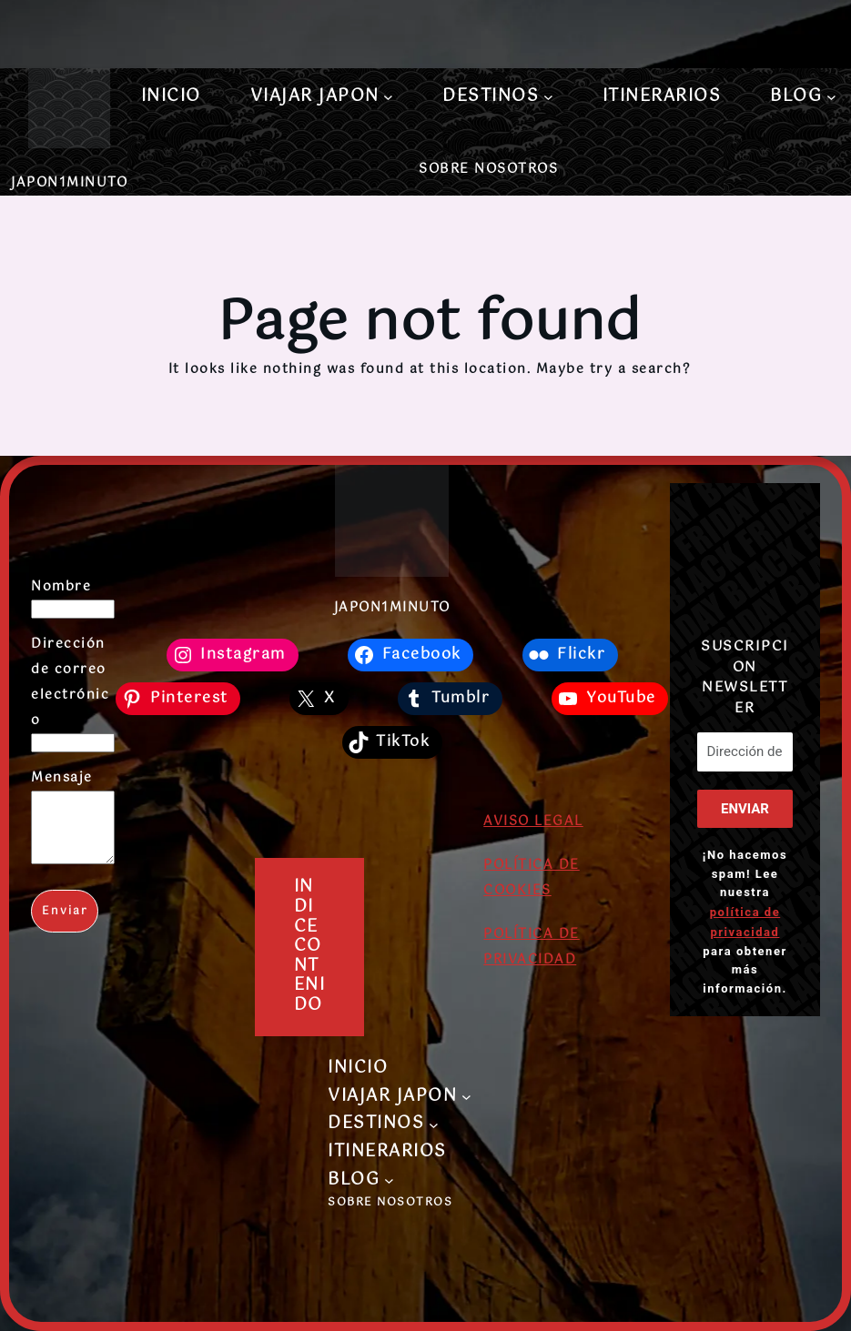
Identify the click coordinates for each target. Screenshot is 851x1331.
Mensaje (62, 778)
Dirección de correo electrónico (70, 682)
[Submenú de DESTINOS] (548, 97)
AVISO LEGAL (533, 821)
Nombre (61, 587)
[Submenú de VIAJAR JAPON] (388, 97)
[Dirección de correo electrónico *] (744, 751)
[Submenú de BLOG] (831, 97)
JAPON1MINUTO (69, 183)
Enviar (65, 925)
